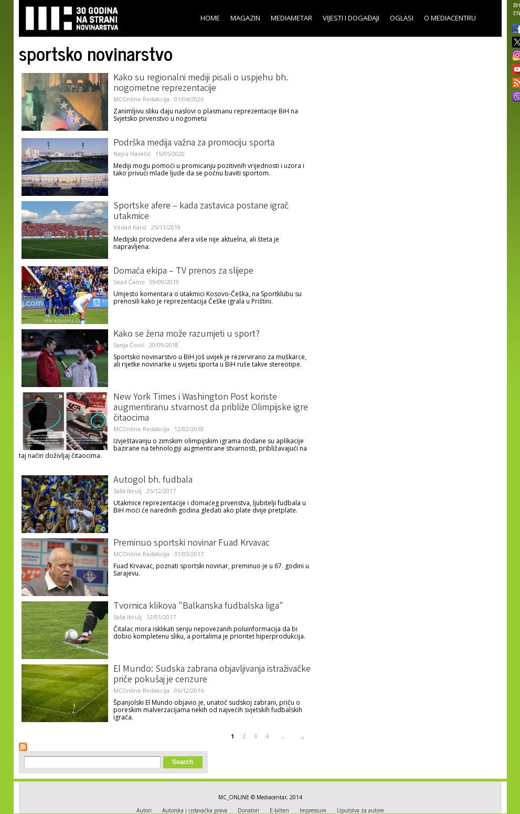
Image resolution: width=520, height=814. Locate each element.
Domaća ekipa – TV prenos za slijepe (183, 271)
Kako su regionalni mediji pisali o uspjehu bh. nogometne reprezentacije (200, 83)
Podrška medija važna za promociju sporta (193, 143)
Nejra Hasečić (132, 154)
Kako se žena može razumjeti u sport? (186, 334)
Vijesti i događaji (351, 18)
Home (210, 18)
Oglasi (401, 18)
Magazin (245, 18)
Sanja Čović (128, 345)
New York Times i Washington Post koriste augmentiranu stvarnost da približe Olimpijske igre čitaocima (210, 408)
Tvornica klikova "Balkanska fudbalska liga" (198, 606)
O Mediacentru (450, 18)
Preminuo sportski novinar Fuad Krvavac (191, 543)
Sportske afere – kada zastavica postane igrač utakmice (201, 212)
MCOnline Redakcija (141, 99)
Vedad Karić (129, 227)
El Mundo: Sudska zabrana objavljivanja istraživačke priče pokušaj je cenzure (212, 675)
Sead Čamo (129, 282)
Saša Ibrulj (127, 491)
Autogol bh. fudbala (153, 480)
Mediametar (291, 18)
